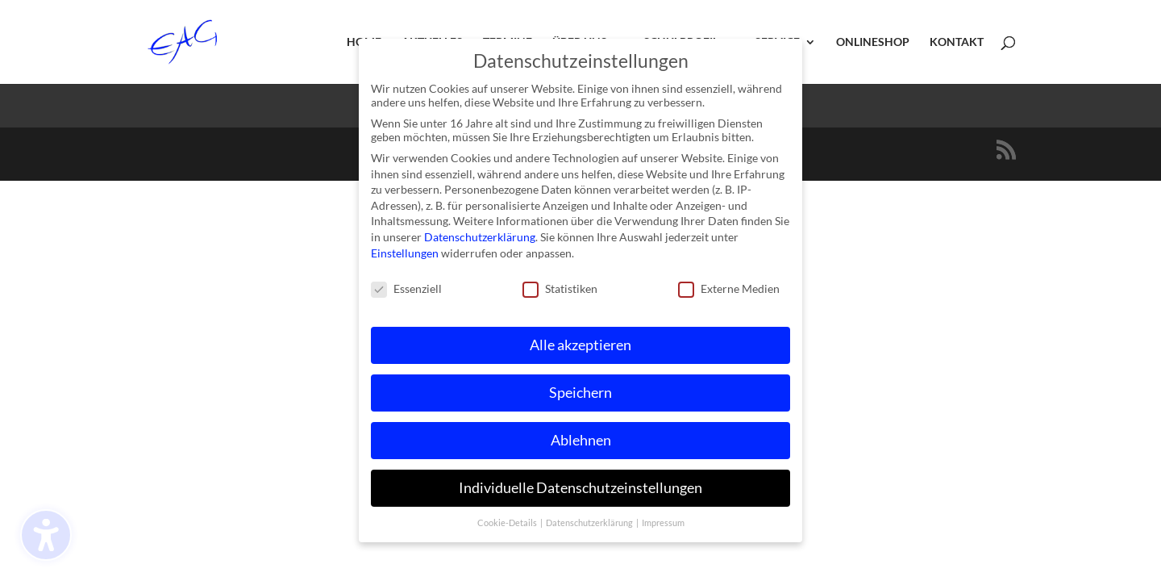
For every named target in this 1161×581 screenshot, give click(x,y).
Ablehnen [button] (581, 436)
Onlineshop (872, 42)
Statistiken (559, 285)
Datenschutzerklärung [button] (590, 519)
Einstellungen (405, 249)
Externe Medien (729, 285)
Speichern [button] (580, 388)
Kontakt (957, 42)
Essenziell (406, 285)
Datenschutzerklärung (479, 233)
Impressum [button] (663, 519)
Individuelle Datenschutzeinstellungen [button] (580, 483)
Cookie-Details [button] (508, 519)
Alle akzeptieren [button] (580, 340)
